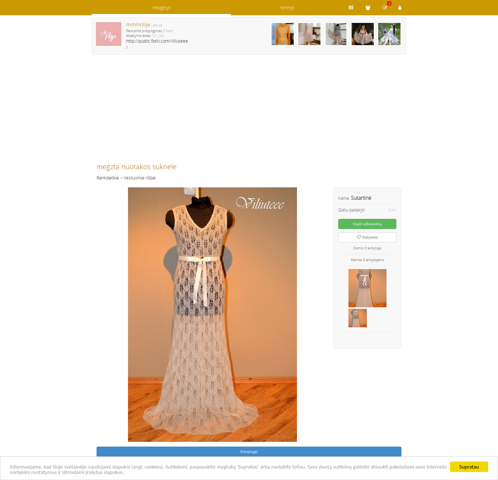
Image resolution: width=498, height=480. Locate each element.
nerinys (287, 7)
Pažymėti (367, 237)
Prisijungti (249, 451)
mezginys (161, 7)
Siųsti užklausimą (367, 224)
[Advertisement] (249, 111)
